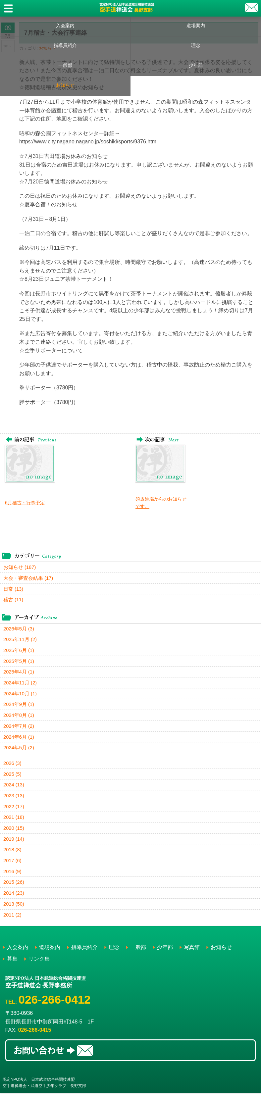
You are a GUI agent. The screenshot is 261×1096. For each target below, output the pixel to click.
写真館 (192, 950)
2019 (14, 841)
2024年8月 (18, 717)
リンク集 (39, 962)
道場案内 (195, 25)
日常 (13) (13, 589)
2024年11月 (20, 684)
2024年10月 (20, 695)
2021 (14, 819)
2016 (12, 874)
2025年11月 (20, 640)
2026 (12, 765)
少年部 (196, 65)
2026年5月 (18, 629)
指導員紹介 (65, 45)
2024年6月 (18, 738)
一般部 (65, 65)
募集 (12, 962)
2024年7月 (18, 727)
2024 (14, 787)
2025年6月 (18, 651)
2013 (14, 907)
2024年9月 (18, 706)
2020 (14, 830)
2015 (14, 885)
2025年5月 (18, 662)
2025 (12, 776)
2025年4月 (18, 673)
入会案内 (65, 25)
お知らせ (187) (19, 567)
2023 (14, 798)
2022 (14, 809)
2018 (12, 852)
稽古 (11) (13, 600)
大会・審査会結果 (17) (28, 578)
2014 (14, 896)
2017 (12, 863)
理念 (195, 45)
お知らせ (65, 85)
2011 (12, 918)
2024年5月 (18, 749)
